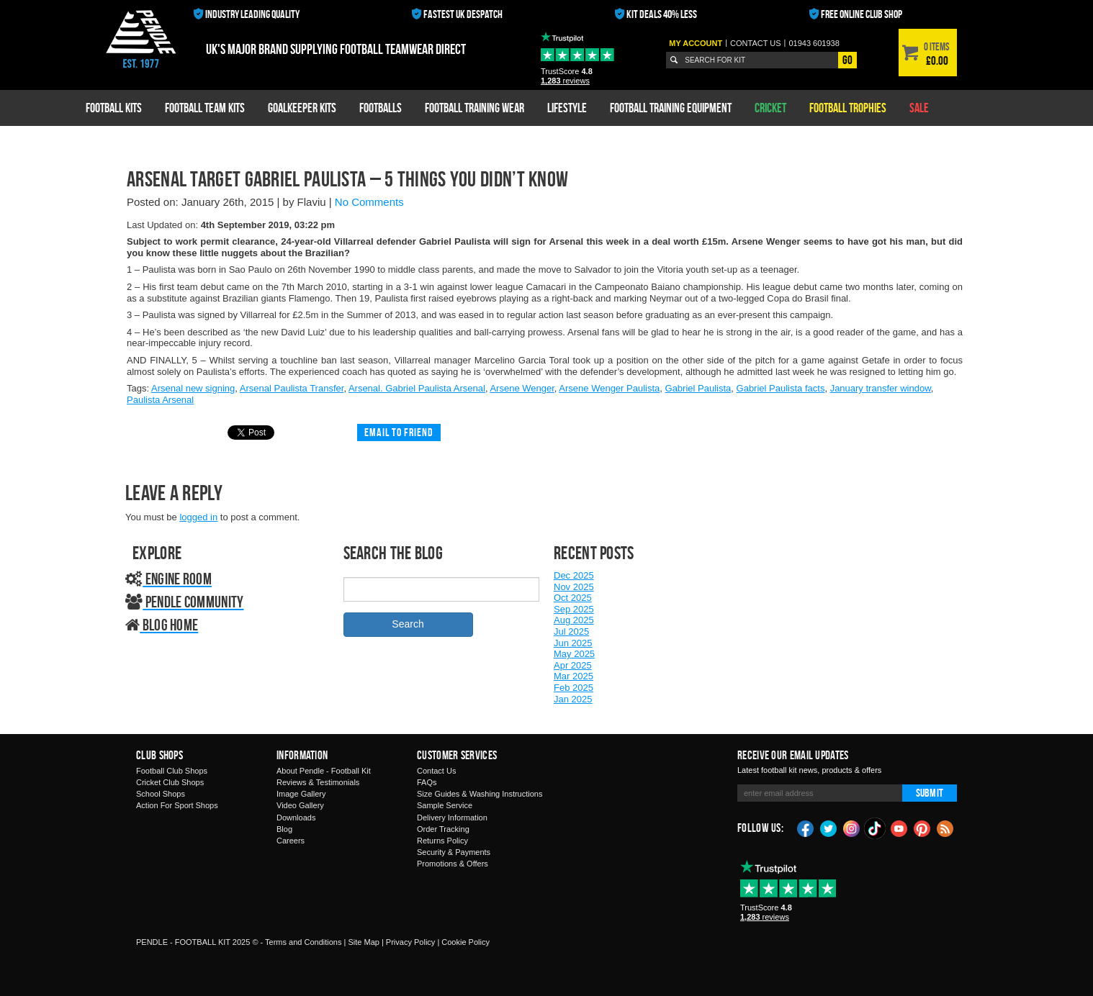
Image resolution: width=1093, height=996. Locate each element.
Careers (290, 840)
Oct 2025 (573, 597)
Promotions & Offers (452, 863)
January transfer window (880, 388)
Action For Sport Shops (177, 805)
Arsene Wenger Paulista (609, 388)
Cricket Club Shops (170, 782)
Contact (755, 43)
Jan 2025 (573, 699)
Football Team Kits (205, 107)
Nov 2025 (574, 586)
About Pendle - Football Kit (323, 770)
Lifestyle (567, 107)
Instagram (851, 827)
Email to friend (398, 432)
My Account (695, 43)
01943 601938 (813, 43)
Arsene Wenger (522, 388)
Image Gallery (300, 793)
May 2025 (574, 653)
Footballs (380, 107)
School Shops (160, 793)
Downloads (295, 817)
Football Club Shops (171, 770)
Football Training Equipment (671, 107)
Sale (919, 107)
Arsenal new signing (193, 388)
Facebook (805, 827)
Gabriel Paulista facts (781, 388)
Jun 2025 (573, 643)
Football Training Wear (474, 107)
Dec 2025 (574, 575)
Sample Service (444, 805)
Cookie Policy (465, 942)
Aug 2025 (574, 620)
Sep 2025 (574, 609)
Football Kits (114, 107)
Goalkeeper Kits (302, 107)
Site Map (363, 942)
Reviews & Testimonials (317, 782)
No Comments (369, 202)
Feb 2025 (573, 687)
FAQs (427, 782)
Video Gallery (300, 805)
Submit (929, 793)
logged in (198, 517)
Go (847, 59)
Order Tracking (443, 829)
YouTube (899, 827)
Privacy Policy (410, 942)
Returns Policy (442, 840)
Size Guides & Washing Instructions (479, 793)
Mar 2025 (573, 676)
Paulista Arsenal (160, 399)
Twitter (828, 827)
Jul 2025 (571, 631)
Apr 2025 (573, 665)
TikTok (875, 828)
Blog (284, 829)
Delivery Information (452, 817)
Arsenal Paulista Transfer (292, 388)
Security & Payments (453, 852)
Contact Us (436, 770)
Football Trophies (847, 107)
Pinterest (922, 827)
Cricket (770, 107)
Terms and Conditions (303, 942)
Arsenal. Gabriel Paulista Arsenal (416, 388)
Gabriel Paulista (698, 388)
